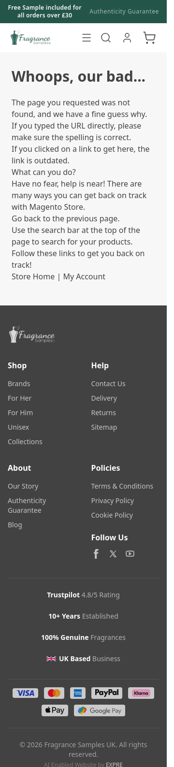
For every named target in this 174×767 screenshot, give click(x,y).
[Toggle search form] (106, 37)
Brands (19, 383)
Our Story (23, 486)
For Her (19, 398)
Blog (15, 524)
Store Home (33, 276)
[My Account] (127, 37)
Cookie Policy (112, 515)
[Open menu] (86, 37)
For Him (20, 412)
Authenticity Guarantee (124, 11)
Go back (26, 218)
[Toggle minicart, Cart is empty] (149, 37)
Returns (103, 412)
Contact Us (108, 383)
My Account (84, 276)
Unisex (18, 427)
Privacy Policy (112, 500)
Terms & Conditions (122, 486)
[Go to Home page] (42, 38)
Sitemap (104, 427)
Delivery (104, 398)
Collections (25, 441)
